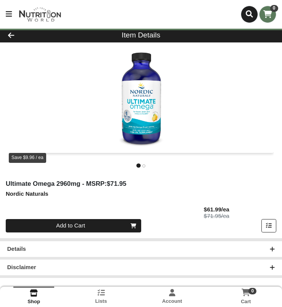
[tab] (138, 166)
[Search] (249, 14)
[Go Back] (39, 35)
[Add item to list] (269, 226)
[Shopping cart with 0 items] (267, 14)
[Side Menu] (9, 14)
